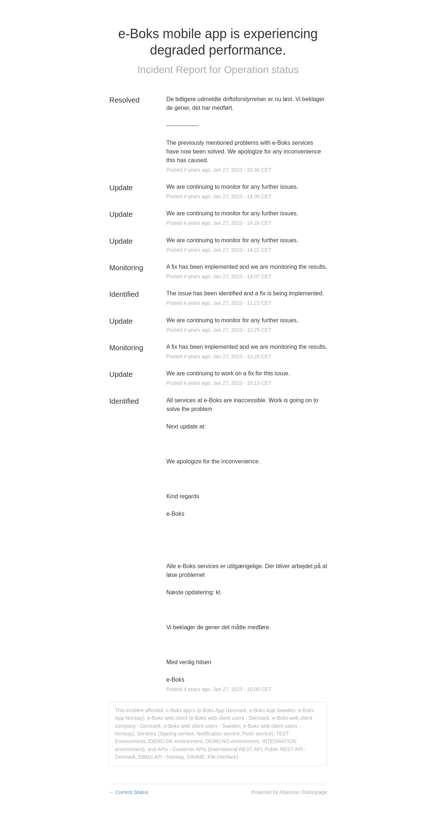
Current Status (128, 792)
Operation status (261, 69)
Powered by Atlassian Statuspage (289, 792)
